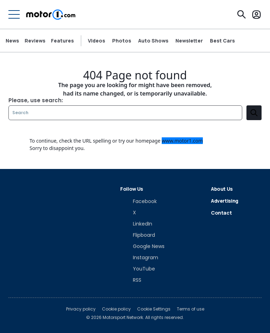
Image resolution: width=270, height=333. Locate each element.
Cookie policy (116, 309)
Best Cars (222, 41)
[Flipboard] (137, 235)
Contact (221, 212)
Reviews (35, 41)
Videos (96, 41)
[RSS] (130, 279)
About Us (222, 188)
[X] (128, 212)
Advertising (224, 200)
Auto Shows (153, 41)
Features (62, 41)
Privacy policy (81, 309)
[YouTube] (137, 268)
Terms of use (190, 309)
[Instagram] (139, 257)
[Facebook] (138, 201)
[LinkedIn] (136, 223)
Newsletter (189, 41)
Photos (121, 41)
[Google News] (142, 246)
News (12, 41)
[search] (254, 112)
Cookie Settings (154, 309)
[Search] (241, 14)
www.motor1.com (182, 140)
